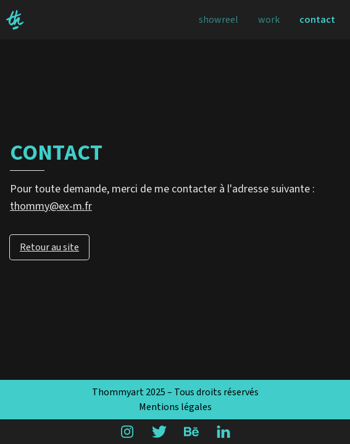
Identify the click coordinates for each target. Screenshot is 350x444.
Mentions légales (175, 407)
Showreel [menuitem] (218, 20)
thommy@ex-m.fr (51, 206)
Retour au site (49, 247)
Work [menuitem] (269, 20)
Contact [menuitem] (317, 20)
